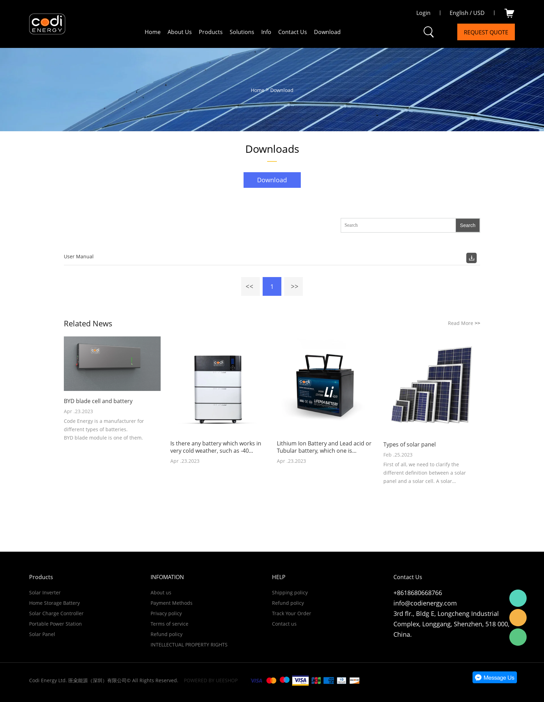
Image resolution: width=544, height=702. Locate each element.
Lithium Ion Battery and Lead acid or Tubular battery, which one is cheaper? (324, 447)
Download (327, 32)
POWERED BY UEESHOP (211, 680)
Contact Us (292, 32)
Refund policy (166, 634)
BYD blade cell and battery (98, 401)
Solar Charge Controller (56, 613)
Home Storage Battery (54, 603)
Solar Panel (42, 634)
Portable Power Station (55, 623)
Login (423, 13)
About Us (180, 32)
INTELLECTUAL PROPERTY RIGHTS (189, 644)
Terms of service (169, 623)
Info (266, 32)
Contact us (284, 623)
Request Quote (486, 32)
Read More (464, 323)
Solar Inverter (45, 592)
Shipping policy (290, 592)
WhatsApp (518, 598)
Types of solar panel (409, 444)
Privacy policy (166, 613)
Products (211, 32)
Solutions (242, 32)
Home (153, 32)
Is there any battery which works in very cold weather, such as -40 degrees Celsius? (215, 447)
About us (161, 592)
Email (518, 617)
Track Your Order (291, 613)
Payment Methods (172, 603)
